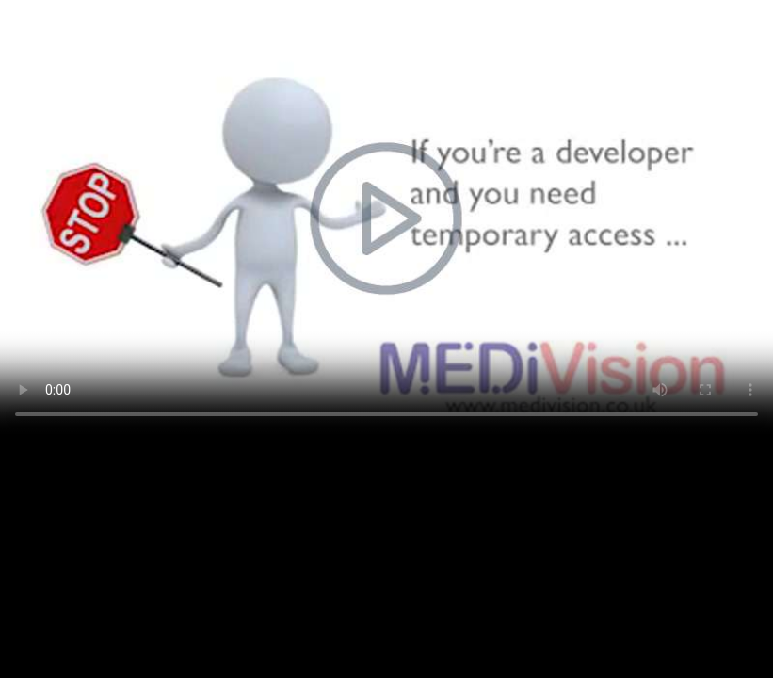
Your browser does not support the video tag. (386, 217)
